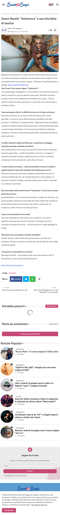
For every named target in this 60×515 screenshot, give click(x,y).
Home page (5, 14)
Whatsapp (33, 279)
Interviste (15, 14)
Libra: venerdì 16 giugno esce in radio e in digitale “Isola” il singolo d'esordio (34, 384)
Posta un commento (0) (30, 334)
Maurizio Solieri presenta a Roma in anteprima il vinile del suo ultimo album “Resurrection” (36, 400)
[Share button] (39, 279)
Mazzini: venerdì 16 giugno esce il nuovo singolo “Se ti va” (37, 431)
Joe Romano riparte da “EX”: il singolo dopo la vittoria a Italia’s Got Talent (36, 416)
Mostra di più (52, 306)
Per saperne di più (38, 505)
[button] (51, 4)
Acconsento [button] (8, 510)
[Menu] (3, 4)
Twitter (26, 279)
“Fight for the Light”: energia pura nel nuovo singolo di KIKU (35, 368)
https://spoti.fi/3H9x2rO (18, 85)
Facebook (17, 279)
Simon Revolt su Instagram (12, 265)
